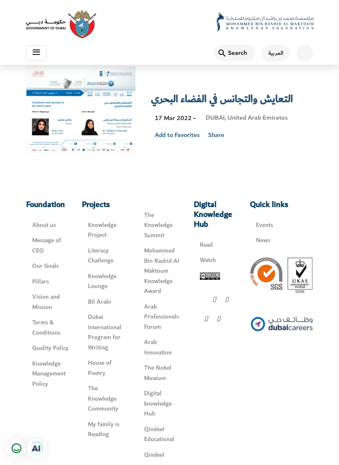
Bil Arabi (99, 302)
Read (206, 245)
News (263, 240)
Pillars (40, 281)
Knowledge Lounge (102, 281)
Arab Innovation (158, 347)
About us (44, 225)
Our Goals (45, 266)
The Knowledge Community (103, 398)
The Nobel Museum (157, 373)
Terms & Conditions (46, 327)
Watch (208, 260)
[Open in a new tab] (36, 448)
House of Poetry (99, 368)
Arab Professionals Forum (161, 317)
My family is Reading (103, 429)
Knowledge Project (102, 230)
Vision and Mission (46, 302)
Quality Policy (50, 348)
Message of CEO (46, 245)
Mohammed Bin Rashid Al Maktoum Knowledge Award (161, 270)
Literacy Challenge (101, 255)
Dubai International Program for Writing (104, 332)
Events (264, 225)
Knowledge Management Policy (49, 374)
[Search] (234, 53)
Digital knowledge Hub (158, 403)
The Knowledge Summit (158, 225)
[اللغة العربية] (272, 53)
